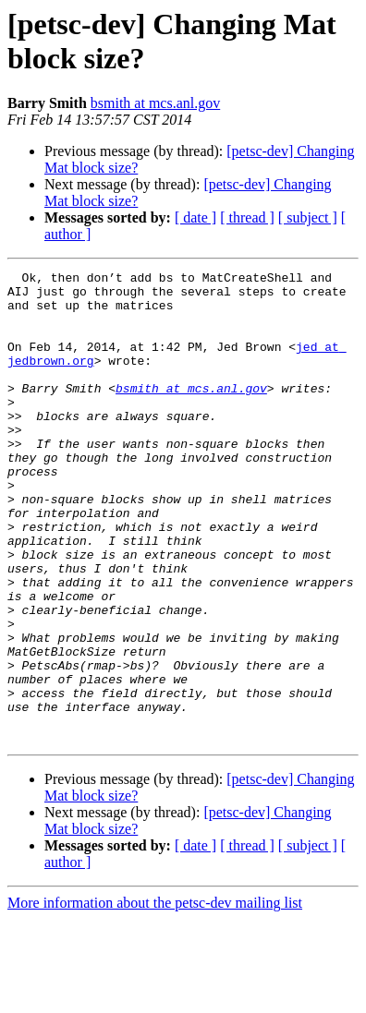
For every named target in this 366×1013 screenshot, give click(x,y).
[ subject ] (307, 217)
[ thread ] (247, 217)
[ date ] (195, 217)
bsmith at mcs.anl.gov (155, 103)
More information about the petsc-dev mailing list (154, 997)
